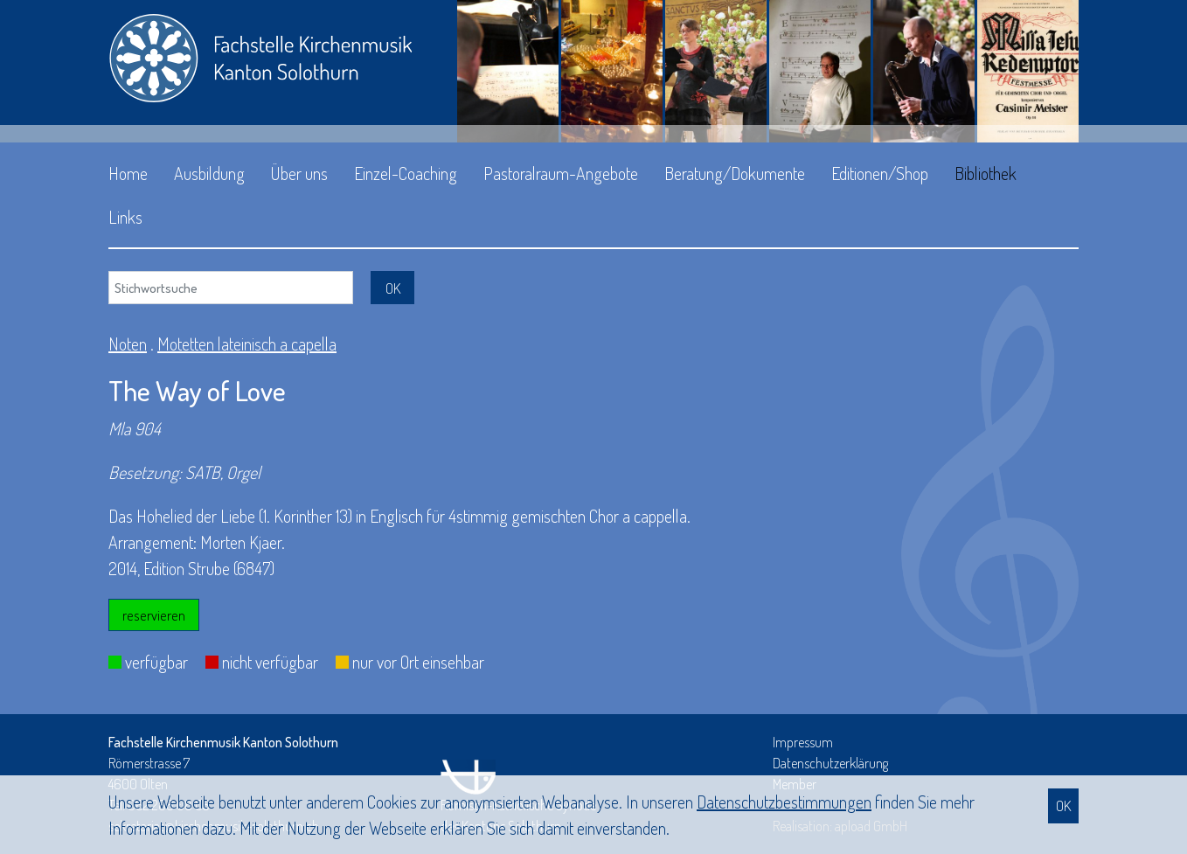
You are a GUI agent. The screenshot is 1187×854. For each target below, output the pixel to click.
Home (128, 173)
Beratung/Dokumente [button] (734, 173)
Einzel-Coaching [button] (405, 173)
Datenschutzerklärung (830, 763)
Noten (127, 343)
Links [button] (125, 216)
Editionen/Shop (879, 173)
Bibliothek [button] (985, 173)
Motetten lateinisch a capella (247, 343)
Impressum (803, 742)
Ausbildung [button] (209, 173)
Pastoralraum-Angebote (560, 173)
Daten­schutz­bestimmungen (784, 801)
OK (1063, 805)
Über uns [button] (299, 173)
